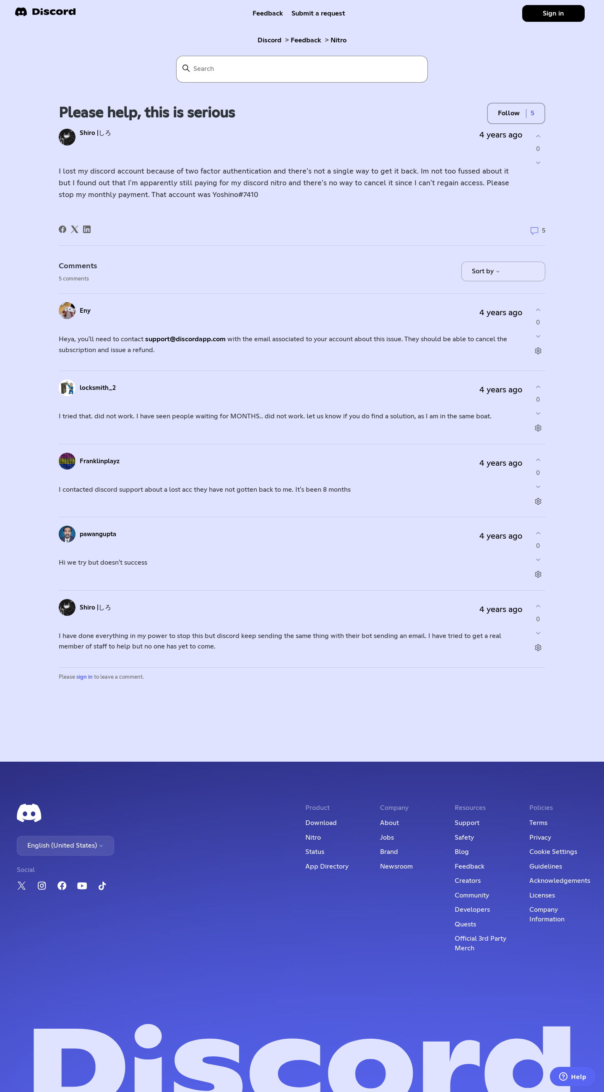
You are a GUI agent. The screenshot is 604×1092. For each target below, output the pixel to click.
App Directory (327, 866)
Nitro (338, 40)
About (389, 823)
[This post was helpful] (538, 136)
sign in (84, 677)
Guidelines (545, 866)
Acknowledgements (559, 880)
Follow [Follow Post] (509, 113)
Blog (462, 851)
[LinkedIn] (87, 229)
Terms (538, 823)
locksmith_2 (98, 388)
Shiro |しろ (95, 133)
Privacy (540, 837)
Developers (472, 909)
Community (472, 895)
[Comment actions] (538, 351)
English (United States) (65, 845)
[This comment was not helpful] (538, 336)
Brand (389, 851)
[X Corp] (74, 229)
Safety (464, 837)
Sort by (486, 271)
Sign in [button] (553, 13)
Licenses (542, 895)
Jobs (387, 837)
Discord (269, 40)
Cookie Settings (553, 851)
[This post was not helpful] (538, 163)
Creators (468, 880)
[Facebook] (62, 229)
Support (467, 823)
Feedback (268, 13)
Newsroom (396, 866)
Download (321, 823)
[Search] (302, 69)
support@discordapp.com (185, 339)
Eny (85, 311)
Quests (465, 924)
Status (314, 851)
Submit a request (318, 13)
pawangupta (98, 534)
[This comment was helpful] (538, 309)
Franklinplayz (100, 461)
